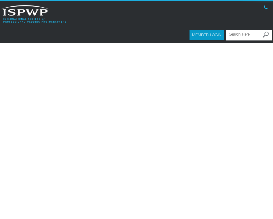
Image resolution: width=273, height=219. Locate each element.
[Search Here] (249, 35)
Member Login (207, 34)
